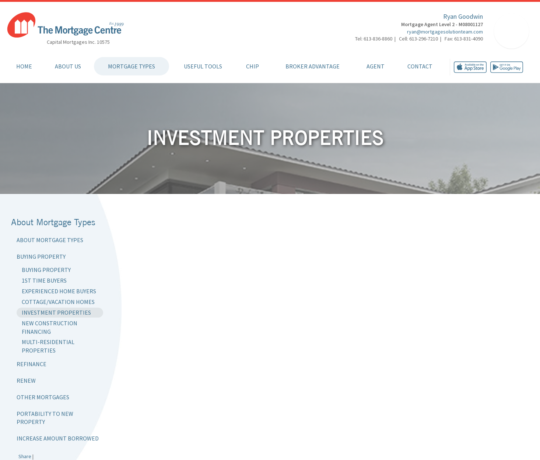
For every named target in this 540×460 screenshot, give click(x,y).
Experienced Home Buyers (59, 291)
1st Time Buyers (44, 280)
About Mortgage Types (50, 240)
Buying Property (41, 256)
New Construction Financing (49, 327)
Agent (376, 66)
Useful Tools (203, 66)
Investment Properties (56, 312)
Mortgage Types (131, 66)
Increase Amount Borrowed (58, 438)
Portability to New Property (45, 418)
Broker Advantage (312, 66)
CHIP (252, 66)
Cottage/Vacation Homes (58, 301)
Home (24, 66)
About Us (68, 66)
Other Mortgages (43, 397)
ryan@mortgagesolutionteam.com (445, 31)
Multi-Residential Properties (48, 346)
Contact (419, 66)
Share (24, 456)
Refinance (31, 364)
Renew (26, 380)
